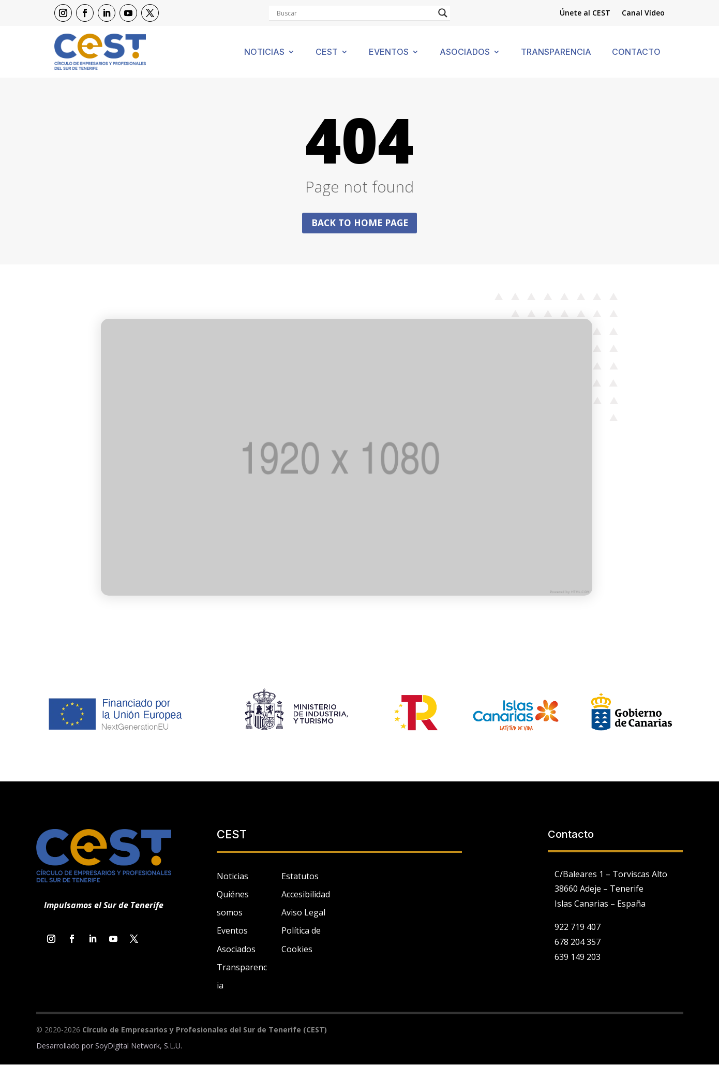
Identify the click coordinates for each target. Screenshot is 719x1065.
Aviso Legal (303, 913)
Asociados (465, 52)
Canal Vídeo (643, 13)
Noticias (264, 52)
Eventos (389, 52)
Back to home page (359, 223)
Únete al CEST (585, 13)
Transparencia (556, 52)
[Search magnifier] (443, 13)
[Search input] (355, 13)
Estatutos (300, 876)
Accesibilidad (305, 895)
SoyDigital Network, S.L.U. (138, 1047)
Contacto (636, 52)
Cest (327, 52)
